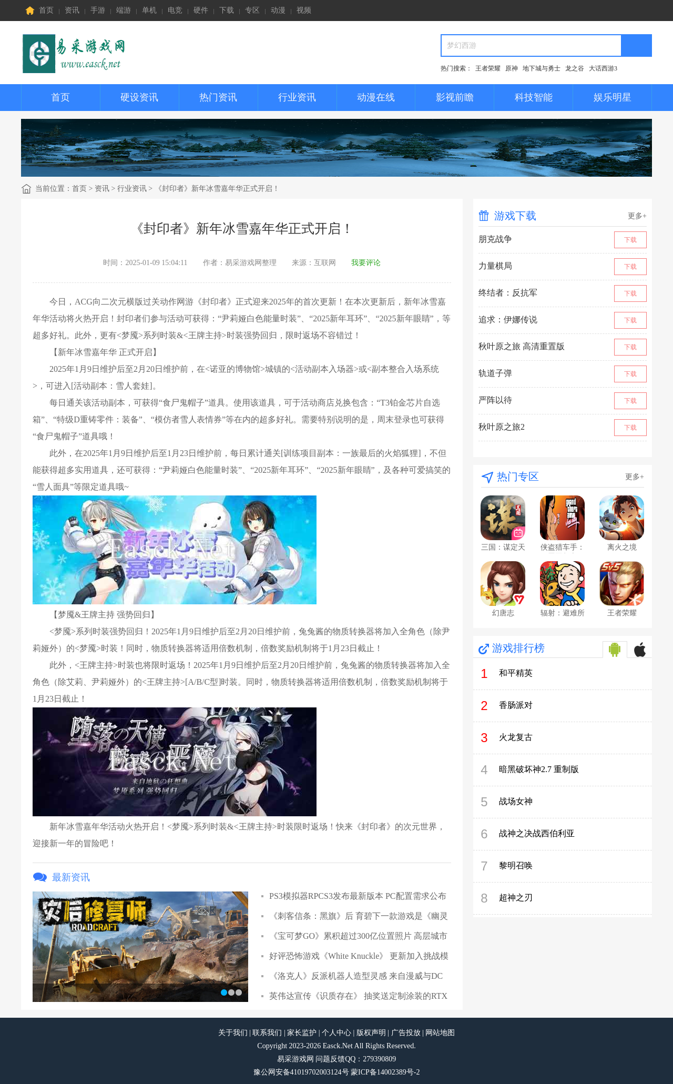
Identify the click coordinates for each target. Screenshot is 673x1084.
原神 (511, 68)
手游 (97, 10)
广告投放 (406, 1033)
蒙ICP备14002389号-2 (385, 1072)
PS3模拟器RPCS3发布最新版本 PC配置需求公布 (357, 895)
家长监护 (302, 1033)
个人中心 (336, 1033)
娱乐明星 (612, 97)
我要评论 (366, 263)
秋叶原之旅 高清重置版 (521, 346)
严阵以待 (495, 400)
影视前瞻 (455, 97)
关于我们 (233, 1033)
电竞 (175, 10)
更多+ (637, 216)
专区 (252, 10)
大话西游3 (603, 68)
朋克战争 (495, 239)
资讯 (72, 10)
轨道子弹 (495, 373)
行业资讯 (297, 97)
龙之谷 (574, 68)
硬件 (200, 10)
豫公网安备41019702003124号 (301, 1072)
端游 (123, 10)
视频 (304, 10)
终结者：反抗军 (507, 292)
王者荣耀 (488, 68)
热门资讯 (218, 97)
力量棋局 (495, 265)
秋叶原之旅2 (501, 426)
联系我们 (267, 1033)
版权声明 (371, 1033)
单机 (149, 10)
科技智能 (534, 97)
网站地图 (440, 1033)
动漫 (278, 10)
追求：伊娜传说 (507, 319)
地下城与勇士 (541, 68)
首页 (39, 10)
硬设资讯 (139, 97)
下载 (226, 10)
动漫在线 (376, 97)
